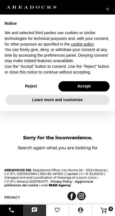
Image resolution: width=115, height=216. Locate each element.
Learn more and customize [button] (57, 99)
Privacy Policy (61, 182)
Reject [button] (31, 86)
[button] (107, 9)
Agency (60, 185)
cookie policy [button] (82, 44)
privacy (12, 197)
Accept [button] (84, 86)
